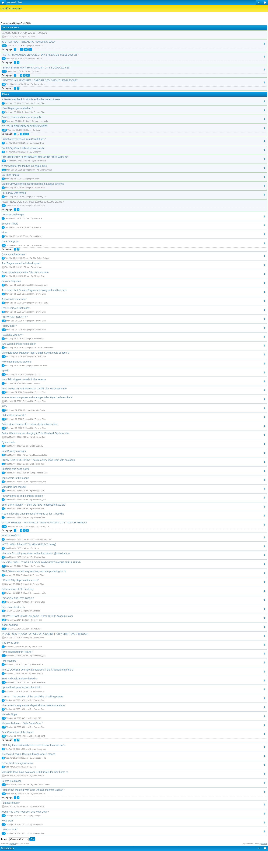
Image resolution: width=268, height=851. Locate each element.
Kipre (4, 232)
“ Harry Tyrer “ (9, 325)
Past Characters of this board (17, 732)
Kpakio (5, 370)
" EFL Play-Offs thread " (14, 192)
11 (22, 49)
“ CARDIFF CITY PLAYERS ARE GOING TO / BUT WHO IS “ (35, 157)
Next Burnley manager (14, 451)
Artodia (264, 844)
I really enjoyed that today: (16, 308)
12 (26, 49)
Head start (7, 820)
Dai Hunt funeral (10, 174)
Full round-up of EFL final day (18, 589)
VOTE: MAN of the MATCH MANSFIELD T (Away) (29, 544)
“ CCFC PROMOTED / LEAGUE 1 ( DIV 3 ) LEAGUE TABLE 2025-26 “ (40, 54)
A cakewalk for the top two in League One (24, 166)
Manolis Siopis (9, 714)
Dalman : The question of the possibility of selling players (32, 696)
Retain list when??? (12, 335)
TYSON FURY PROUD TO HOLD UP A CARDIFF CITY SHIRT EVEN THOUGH (45, 633)
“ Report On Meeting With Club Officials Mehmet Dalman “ (33, 789)
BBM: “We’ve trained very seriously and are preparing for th (34, 571)
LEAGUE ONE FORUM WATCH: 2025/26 (24, 32)
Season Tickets (10, 223)
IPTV (4, 406)
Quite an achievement (13, 254)
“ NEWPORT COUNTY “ (15, 317)
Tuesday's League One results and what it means (28, 754)
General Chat (14, 2)
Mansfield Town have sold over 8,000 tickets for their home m (35, 772)
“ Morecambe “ (10, 660)
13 (30, 49)
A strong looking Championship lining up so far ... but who (33, 513)
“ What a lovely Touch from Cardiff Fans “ (24, 139)
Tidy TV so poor (10, 642)
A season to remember (14, 299)
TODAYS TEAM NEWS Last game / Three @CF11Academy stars (37, 616)
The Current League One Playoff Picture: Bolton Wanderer (33, 705)
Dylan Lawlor (9, 442)
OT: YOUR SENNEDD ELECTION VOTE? (24, 126)
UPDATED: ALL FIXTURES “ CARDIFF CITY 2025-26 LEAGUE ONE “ (40, 80)
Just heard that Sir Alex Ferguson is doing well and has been (34, 290)
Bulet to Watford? (11, 535)
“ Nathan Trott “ (10, 829)
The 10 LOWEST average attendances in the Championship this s (37, 669)
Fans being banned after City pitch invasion (25, 272)
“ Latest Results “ (11, 802)
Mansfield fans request (14, 487)
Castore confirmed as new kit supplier (22, 117)
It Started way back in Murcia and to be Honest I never (31, 99)
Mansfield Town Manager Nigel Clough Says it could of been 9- (36, 352)
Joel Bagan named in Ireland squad (21, 263)
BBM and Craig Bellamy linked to (19, 678)
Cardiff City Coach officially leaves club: (23, 148)
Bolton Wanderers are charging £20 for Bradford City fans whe (35, 433)
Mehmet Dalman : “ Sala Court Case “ (22, 723)
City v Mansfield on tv (13, 607)
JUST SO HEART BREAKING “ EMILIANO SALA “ (29, 41)
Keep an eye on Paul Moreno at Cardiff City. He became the (34, 388)
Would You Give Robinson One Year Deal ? (25, 811)
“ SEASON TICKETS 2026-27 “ (18, 598)
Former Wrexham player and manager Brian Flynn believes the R (37, 397)
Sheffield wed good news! (15, 469)
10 (28, 75)
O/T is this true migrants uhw (17, 763)
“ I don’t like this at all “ (14, 415)
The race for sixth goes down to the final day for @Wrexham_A (36, 553)
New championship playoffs (16, 361)
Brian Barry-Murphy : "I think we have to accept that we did (33, 504)
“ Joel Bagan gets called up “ (17, 108)
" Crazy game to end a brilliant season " (23, 495)
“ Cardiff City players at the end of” (20, 580)
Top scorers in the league (15, 478)
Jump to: (5, 839)
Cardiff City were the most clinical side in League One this (33, 183)
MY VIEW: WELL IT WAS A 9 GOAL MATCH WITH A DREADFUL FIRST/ (41, 562)
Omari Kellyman (10, 241)
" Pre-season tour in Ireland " (17, 651)
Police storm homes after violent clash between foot (30, 424)
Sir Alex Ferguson (11, 281)
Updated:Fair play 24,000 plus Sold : (21, 687)
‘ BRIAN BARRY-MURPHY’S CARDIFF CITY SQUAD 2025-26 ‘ (36, 67)
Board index (7, 848)
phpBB (13, 844)
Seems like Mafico (12, 781)
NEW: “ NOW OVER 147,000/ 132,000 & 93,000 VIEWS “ (33, 201)
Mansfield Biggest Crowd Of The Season (24, 379)
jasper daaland (10, 625)
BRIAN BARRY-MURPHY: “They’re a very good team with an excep (38, 460)
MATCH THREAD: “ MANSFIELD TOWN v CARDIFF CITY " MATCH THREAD (44, 522)
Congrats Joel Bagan (13, 214)
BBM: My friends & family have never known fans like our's (33, 745)
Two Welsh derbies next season (19, 343)
